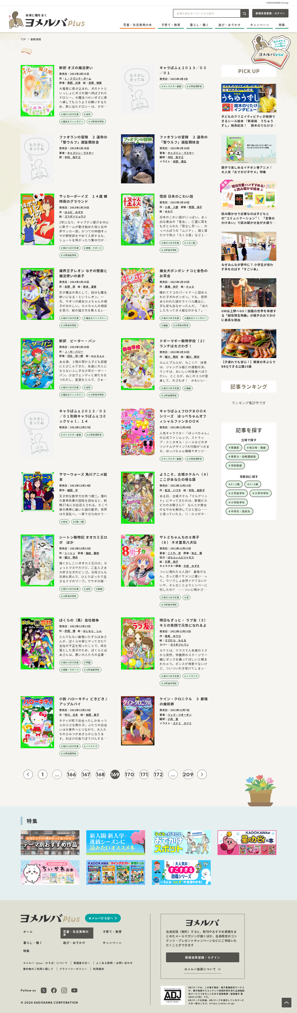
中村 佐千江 (73, 157)
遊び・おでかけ (229, 25)
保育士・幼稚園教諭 (243, 456)
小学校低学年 (195, 86)
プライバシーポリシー (73, 969)
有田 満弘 (179, 161)
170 (129, 774)
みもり (169, 211)
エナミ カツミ (182, 723)
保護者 (235, 447)
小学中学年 (262, 493)
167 (86, 774)
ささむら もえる (175, 640)
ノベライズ (192, 676)
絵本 (65, 521)
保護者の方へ (82, 963)
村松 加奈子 (197, 490)
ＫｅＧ (190, 286)
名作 (88, 114)
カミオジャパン (179, 644)
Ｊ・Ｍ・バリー (74, 351)
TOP (23, 39)
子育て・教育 (170, 25)
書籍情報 (35, 39)
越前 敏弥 (92, 553)
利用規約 (98, 969)
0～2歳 (235, 484)
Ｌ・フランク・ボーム (78, 78)
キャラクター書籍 (172, 86)
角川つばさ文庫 (71, 114)
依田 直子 (92, 714)
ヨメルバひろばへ (100, 918)
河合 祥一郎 (75, 356)
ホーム (28, 931)
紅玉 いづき (173, 490)
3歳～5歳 (79, 521)
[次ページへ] (202, 774)
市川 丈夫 (71, 714)
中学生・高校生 (240, 511)
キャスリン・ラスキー (80, 153)
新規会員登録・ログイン (270, 13)
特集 (282, 25)
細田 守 (72, 490)
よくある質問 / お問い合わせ (114, 963)
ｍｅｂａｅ (98, 356)
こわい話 (190, 242)
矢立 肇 (197, 553)
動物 (165, 325)
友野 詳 (70, 286)
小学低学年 (238, 493)
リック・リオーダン (180, 714)
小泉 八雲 (171, 207)
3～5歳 (254, 484)
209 (188, 774)
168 (100, 774)
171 (144, 774)
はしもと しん (92, 631)
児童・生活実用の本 (137, 25)
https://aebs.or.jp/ (222, 1003)
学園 (88, 662)
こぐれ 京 (174, 553)
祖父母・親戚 (257, 447)
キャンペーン (259, 25)
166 (71, 774)
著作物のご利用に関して (38, 969)
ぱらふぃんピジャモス (181, 557)
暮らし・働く (199, 25)
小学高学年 (238, 502)
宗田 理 (70, 631)
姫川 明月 (171, 356)
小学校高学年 (69, 255)
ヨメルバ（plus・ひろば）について (45, 963)
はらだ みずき (74, 212)
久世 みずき (192, 566)
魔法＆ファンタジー (73, 121)
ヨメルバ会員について (200, 969)
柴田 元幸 (74, 82)
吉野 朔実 (95, 82)
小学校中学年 (97, 121)
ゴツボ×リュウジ (75, 216)
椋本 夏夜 (90, 286)
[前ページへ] (28, 774)
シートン (70, 553)
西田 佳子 (195, 207)
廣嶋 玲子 (171, 286)
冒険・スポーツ (94, 247)
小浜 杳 (173, 719)
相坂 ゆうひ (173, 636)
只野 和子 (171, 561)
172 (158, 774)
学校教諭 (236, 465)
